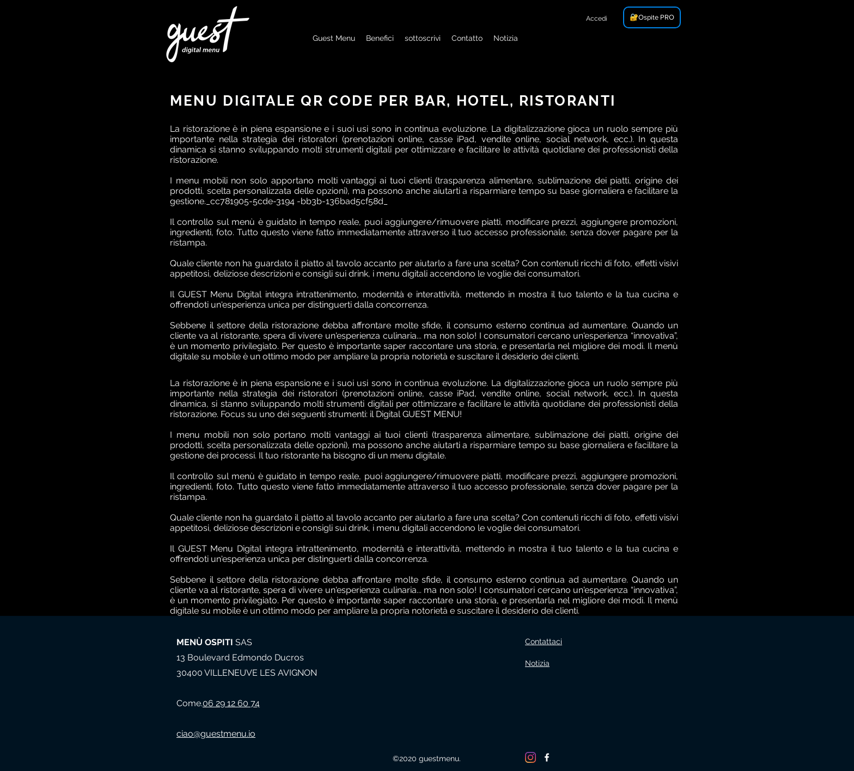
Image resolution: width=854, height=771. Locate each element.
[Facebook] (546, 757)
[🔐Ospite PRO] (652, 17)
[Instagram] (530, 757)
